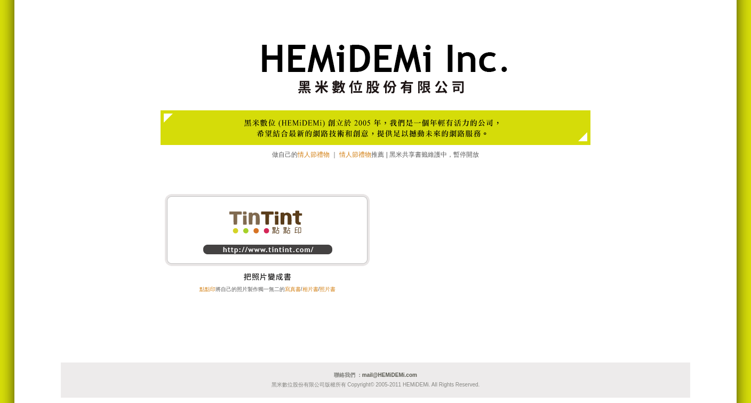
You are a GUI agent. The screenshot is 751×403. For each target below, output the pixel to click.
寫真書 (293, 289)
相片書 (310, 289)
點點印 (207, 289)
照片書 (327, 289)
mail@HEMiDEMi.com (389, 375)
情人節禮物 (314, 154)
